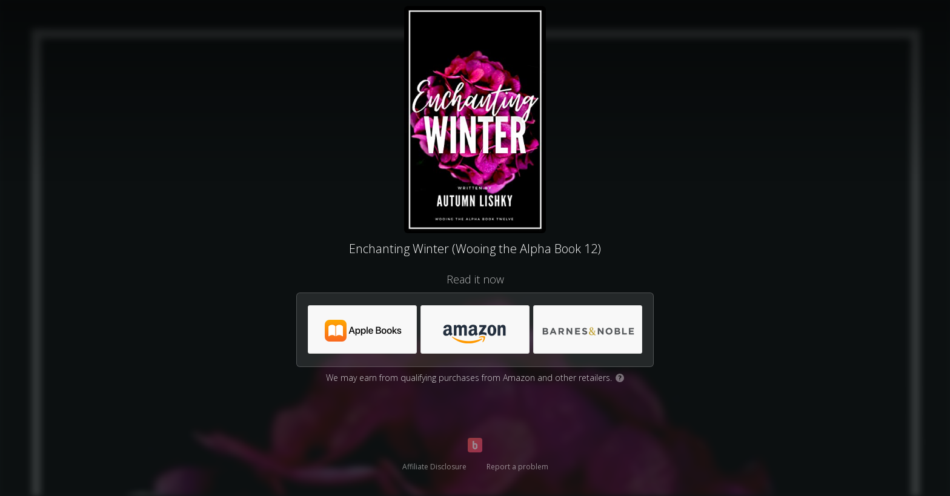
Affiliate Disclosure (434, 466)
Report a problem (517, 466)
